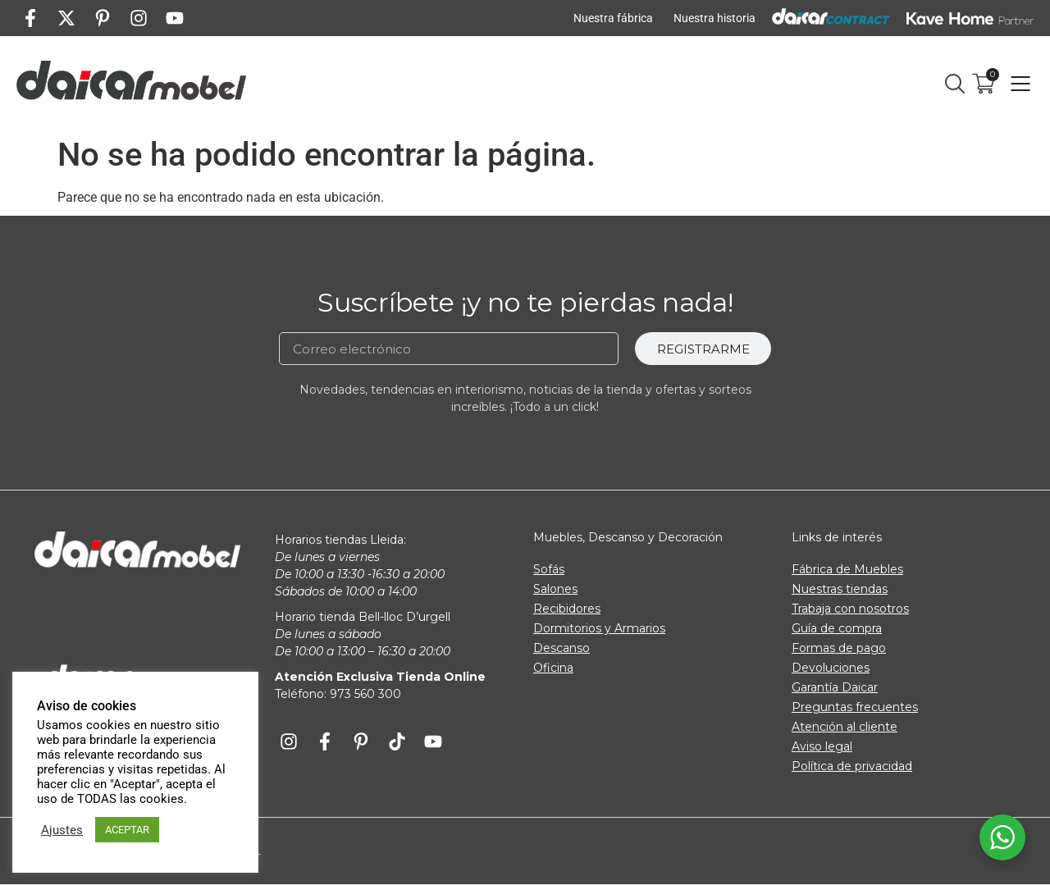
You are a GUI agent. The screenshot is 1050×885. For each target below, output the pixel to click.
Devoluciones (831, 667)
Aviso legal (822, 746)
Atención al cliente (844, 726)
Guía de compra (837, 628)
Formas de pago (839, 648)
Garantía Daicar (835, 687)
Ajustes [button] (62, 830)
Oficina (553, 667)
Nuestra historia (714, 18)
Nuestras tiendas (840, 589)
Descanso (561, 648)
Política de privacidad (852, 766)
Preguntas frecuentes (855, 707)
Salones (555, 589)
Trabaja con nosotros (850, 608)
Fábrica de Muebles (847, 569)
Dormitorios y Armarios (599, 628)
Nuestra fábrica (613, 18)
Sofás (548, 569)
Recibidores (566, 608)
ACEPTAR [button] (127, 829)
